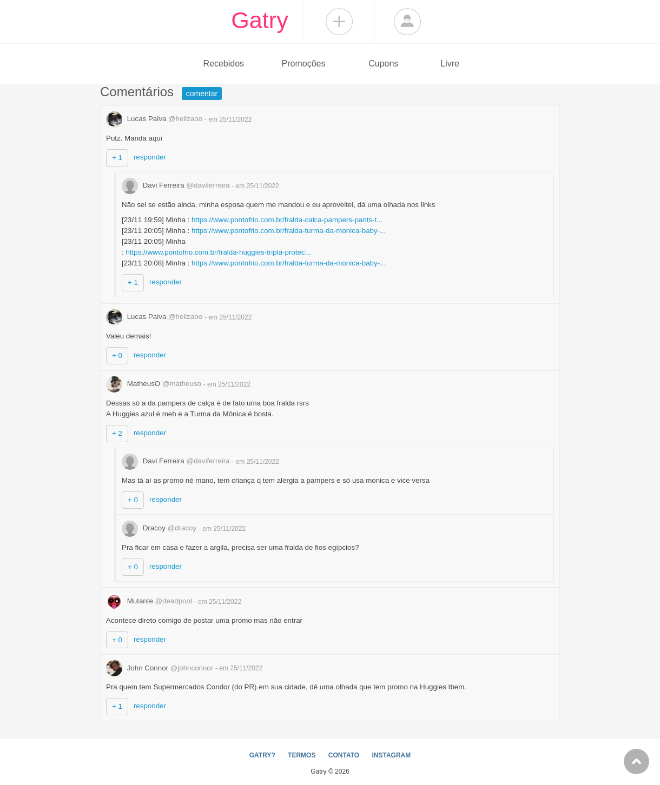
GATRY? (262, 755)
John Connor (160, 668)
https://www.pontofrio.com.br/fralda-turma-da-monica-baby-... (289, 231)
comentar (201, 93)
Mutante (150, 601)
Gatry (259, 20)
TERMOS (301, 755)
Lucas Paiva (155, 119)
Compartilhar (339, 21)
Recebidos (223, 63)
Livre (449, 63)
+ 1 (117, 158)
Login (407, 21)
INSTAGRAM (391, 755)
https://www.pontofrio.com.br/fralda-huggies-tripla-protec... (218, 252)
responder (150, 157)
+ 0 (117, 355)
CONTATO (343, 755)
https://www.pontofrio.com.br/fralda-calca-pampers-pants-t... (287, 220)
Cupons (383, 63)
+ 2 (117, 433)
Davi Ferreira (177, 185)
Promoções (304, 63)
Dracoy (160, 528)
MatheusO (154, 384)
